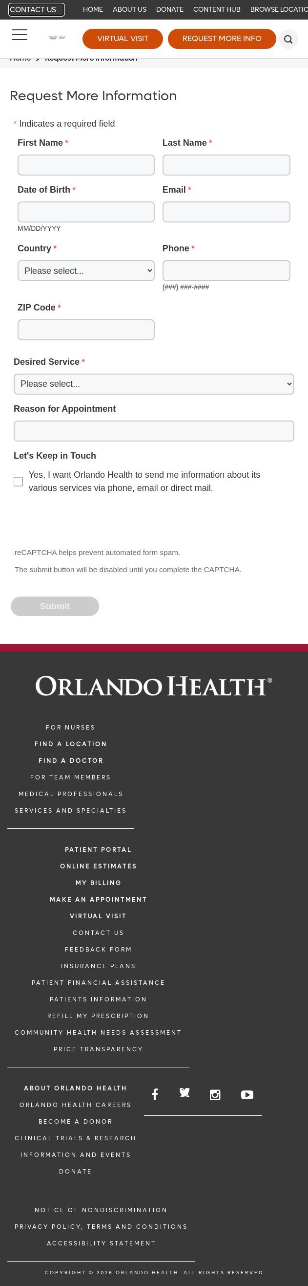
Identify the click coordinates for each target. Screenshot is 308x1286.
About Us (129, 9)
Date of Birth (44, 190)
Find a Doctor (71, 761)
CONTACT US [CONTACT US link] (98, 933)
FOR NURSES (71, 728)
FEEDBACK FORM (98, 949)
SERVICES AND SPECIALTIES (71, 811)
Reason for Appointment (65, 409)
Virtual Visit (122, 38)
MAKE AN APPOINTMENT (98, 900)
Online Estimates (98, 866)
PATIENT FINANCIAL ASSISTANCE (98, 983)
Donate (170, 9)
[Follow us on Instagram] (216, 1095)
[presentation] (86, 522)
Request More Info (222, 38)
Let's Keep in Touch (55, 456)
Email (174, 190)
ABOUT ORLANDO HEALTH (75, 1088)
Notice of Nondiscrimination (101, 1210)
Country (34, 248)
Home (93, 9)
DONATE (75, 1171)
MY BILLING (99, 883)
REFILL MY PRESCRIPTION (98, 1016)
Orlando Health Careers (76, 1105)
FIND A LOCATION (71, 744)
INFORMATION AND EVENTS (76, 1155)
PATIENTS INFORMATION (98, 999)
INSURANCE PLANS (98, 966)
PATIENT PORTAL (98, 850)
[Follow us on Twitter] (184, 1094)
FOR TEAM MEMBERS (70, 777)
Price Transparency (99, 1049)
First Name (40, 143)
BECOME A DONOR (76, 1122)
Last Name (185, 143)
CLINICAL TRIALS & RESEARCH (76, 1138)
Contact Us (33, 10)
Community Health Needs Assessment (98, 1033)
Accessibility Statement (101, 1243)
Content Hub (217, 9)
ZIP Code (37, 307)
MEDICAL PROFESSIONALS (71, 794)
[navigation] (154, 10)
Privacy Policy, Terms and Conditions (101, 1227)
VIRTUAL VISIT (98, 916)
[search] (288, 39)
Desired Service (47, 362)
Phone (176, 248)
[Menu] (19, 39)
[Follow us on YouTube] (248, 1095)
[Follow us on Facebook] (155, 1095)
